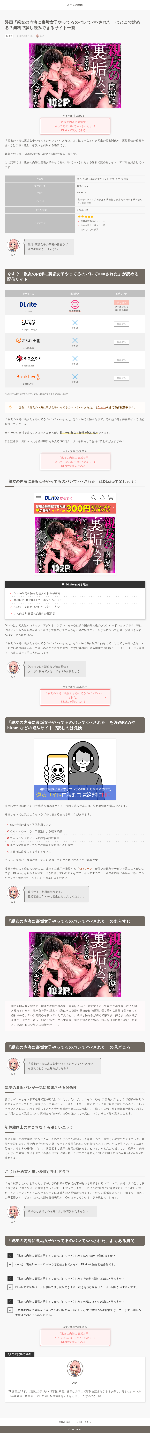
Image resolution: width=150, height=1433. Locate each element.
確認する (121, 324)
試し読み (121, 302)
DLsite (102, 407)
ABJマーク (85, 868)
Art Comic (75, 5)
